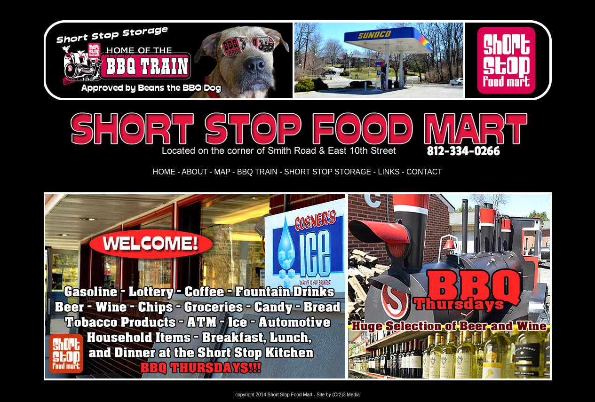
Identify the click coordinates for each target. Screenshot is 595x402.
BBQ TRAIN (257, 172)
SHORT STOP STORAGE (327, 172)
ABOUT (195, 172)
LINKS (389, 172)
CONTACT (424, 172)
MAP (222, 172)
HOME (164, 172)
